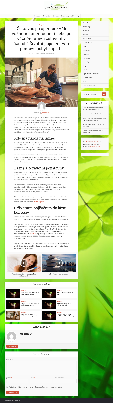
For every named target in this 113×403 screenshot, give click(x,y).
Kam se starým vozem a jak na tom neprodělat (30, 293)
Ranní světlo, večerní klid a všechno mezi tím (30, 304)
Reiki (84, 81)
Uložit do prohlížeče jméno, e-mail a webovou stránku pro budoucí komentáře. (35, 387)
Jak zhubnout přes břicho (93, 141)
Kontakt (56, 16)
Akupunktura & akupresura (91, 23)
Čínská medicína (87, 42)
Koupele (85, 66)
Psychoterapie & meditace (91, 74)
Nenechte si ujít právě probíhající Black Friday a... (65, 316)
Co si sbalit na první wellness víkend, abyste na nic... (30, 316)
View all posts (12, 346)
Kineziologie (86, 62)
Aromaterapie (87, 27)
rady (95, 144)
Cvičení (85, 46)
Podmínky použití (68, 16)
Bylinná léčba (87, 38)
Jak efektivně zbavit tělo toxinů (92, 114)
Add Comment (40, 54)
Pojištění (33, 234)
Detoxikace (86, 50)
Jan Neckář (51, 54)
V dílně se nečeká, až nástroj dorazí (64, 304)
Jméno (9, 378)
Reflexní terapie (87, 77)
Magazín (37, 16)
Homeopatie (86, 58)
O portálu (46, 16)
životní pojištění (39, 202)
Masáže (85, 70)
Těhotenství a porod (89, 85)
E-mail (32, 378)
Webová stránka (58, 378)
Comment (9, 360)
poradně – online (95, 146)
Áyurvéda (85, 34)
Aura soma (86, 30)
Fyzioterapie (86, 54)
